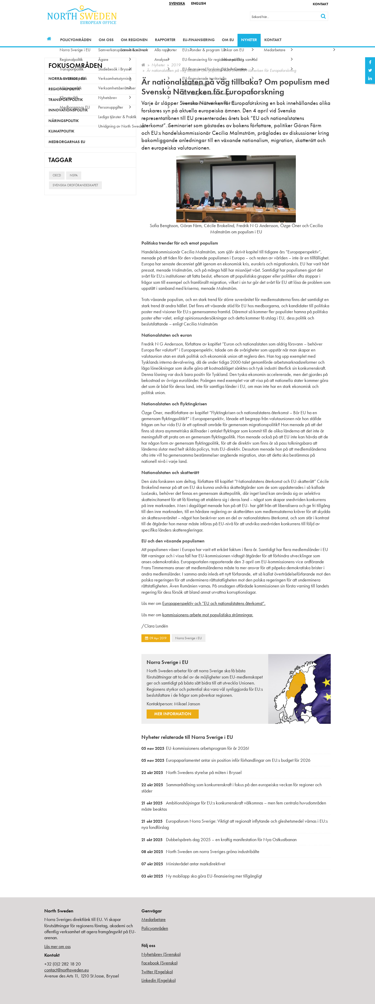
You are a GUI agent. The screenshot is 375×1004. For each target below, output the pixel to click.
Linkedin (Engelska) (158, 980)
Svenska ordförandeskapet (75, 185)
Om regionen (134, 39)
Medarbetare (153, 919)
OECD (57, 175)
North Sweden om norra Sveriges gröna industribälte (200, 851)
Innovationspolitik (68, 110)
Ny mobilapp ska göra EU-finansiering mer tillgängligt (201, 876)
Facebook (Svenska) (159, 963)
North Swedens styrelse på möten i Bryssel (191, 772)
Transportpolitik (65, 99)
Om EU (228, 39)
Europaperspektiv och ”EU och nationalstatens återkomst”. (213, 603)
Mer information (172, 714)
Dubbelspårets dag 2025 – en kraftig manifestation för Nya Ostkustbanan (219, 839)
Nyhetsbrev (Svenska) (161, 954)
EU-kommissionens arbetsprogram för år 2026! (195, 748)
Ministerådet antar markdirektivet (183, 864)
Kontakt (320, 4)
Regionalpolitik (64, 89)
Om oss (106, 39)
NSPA (74, 175)
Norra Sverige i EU (188, 638)
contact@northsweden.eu (66, 970)
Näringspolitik (63, 120)
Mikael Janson (187, 704)
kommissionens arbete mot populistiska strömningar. (207, 615)
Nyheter (249, 39)
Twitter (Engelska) (157, 972)
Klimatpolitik (61, 131)
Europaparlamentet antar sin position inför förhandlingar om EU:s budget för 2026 (225, 760)
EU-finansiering (199, 39)
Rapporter (165, 39)
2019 (175, 65)
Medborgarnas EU (66, 141)
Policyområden (75, 39)
